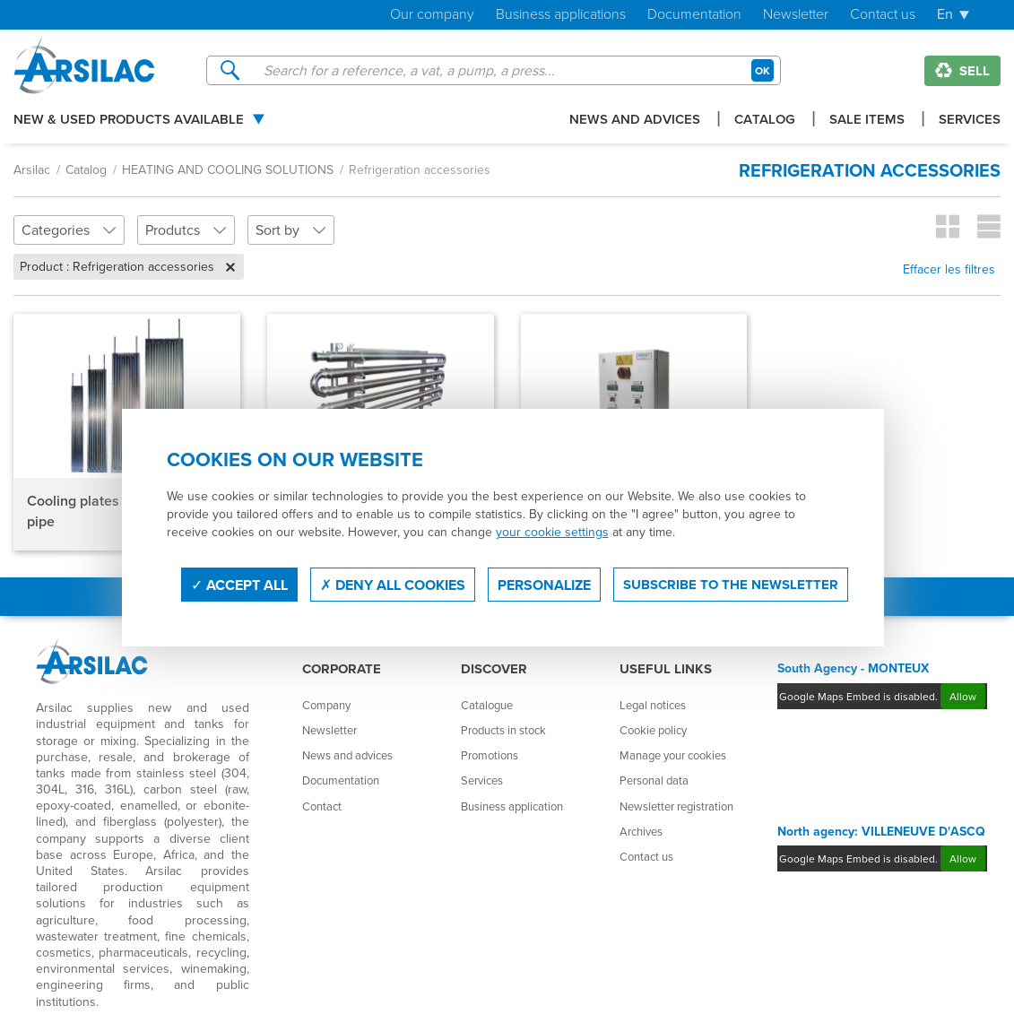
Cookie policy (653, 730)
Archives (641, 831)
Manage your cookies (673, 755)
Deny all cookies (392, 585)
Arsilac (31, 169)
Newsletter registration (676, 806)
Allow (962, 696)
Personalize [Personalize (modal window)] (544, 585)
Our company (432, 14)
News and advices (634, 120)
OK (762, 70)
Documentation (694, 14)
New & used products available (128, 120)
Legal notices (653, 705)
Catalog (764, 120)
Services (970, 120)
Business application (512, 806)
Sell (962, 71)
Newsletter (795, 14)
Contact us (882, 14)
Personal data (654, 780)
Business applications (561, 14)
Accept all (239, 585)
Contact (322, 806)
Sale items (867, 120)
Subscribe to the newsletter (730, 584)
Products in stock (503, 730)
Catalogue (487, 705)
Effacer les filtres (949, 269)
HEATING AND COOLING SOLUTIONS (228, 169)
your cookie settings (552, 532)
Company (326, 705)
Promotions (489, 755)
